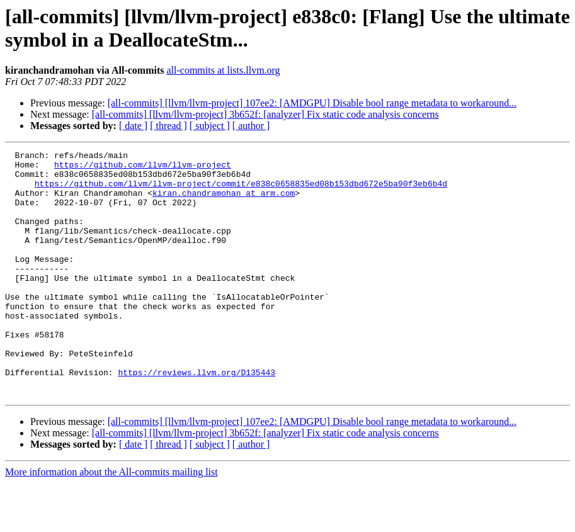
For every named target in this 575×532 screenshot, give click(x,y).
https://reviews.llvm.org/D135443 (196, 417)
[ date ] (133, 125)
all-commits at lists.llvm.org (223, 70)
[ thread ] (168, 125)
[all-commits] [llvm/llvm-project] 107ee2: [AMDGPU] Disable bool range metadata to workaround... (312, 103)
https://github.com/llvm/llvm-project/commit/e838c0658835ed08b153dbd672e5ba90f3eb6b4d (241, 190)
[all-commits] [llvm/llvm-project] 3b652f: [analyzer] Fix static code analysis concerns (265, 114)
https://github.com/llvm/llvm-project (142, 168)
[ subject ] (210, 125)
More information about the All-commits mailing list (111, 521)
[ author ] (251, 125)
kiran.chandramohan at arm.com (223, 202)
